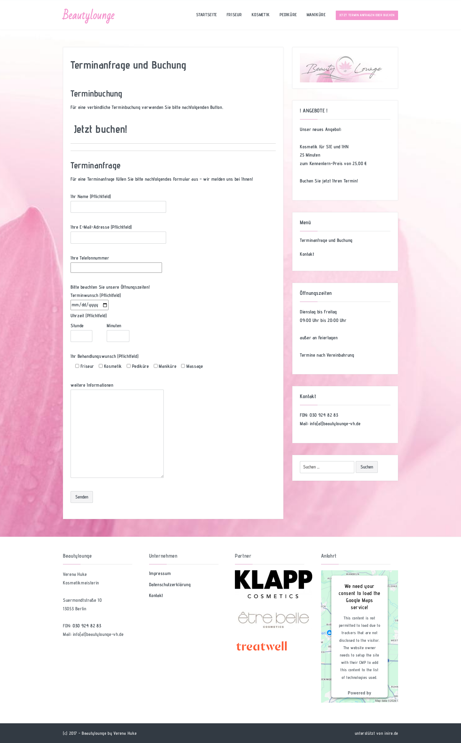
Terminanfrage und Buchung (326, 240)
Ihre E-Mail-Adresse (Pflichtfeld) (118, 232)
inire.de (391, 733)
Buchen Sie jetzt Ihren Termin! (329, 181)
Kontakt (307, 254)
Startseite (205, 14)
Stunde (81, 331)
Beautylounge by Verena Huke (109, 733)
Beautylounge (89, 15)
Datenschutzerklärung (170, 584)
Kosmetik (260, 14)
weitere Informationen (117, 430)
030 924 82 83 (324, 415)
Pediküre (287, 14)
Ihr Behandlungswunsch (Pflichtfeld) (104, 356)
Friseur (233, 14)
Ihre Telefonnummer (116, 262)
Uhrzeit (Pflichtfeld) (89, 315)
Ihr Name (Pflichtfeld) (118, 202)
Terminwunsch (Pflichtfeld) (96, 299)
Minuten (118, 331)
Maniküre (315, 14)
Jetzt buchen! (100, 128)
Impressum (160, 573)
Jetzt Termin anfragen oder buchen (367, 15)
